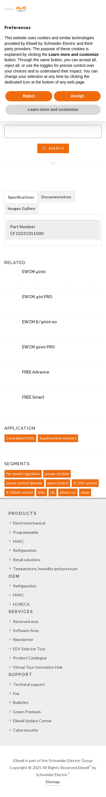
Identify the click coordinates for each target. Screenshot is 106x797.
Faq (16, 693)
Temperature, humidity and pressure (45, 568)
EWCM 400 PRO (37, 297)
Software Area (26, 630)
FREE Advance (35, 372)
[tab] (21, 197)
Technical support (29, 684)
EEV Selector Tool (29, 648)
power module (57, 473)
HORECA (21, 604)
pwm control (57, 483)
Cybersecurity (25, 730)
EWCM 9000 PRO (38, 347)
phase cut (68, 492)
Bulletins (21, 702)
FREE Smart (33, 397)
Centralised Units (20, 438)
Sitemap (53, 781)
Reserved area (25, 621)
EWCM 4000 (34, 271)
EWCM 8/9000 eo (39, 322)
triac (41, 492)
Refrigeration (24, 550)
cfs (52, 492)
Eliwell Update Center (32, 720)
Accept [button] (77, 96)
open (85, 492)
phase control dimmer (24, 483)
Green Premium (27, 711)
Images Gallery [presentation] (21, 208)
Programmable (25, 532)
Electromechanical (29, 523)
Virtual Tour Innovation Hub (37, 667)
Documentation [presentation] (56, 196)
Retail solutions (26, 559)
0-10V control (85, 483)
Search (53, 148)
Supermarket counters (58, 438)
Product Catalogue (30, 657)
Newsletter (23, 639)
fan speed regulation (23, 473)
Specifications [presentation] (21, 197)
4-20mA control (19, 492)
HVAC (18, 541)
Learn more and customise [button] (53, 109)
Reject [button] (29, 96)
